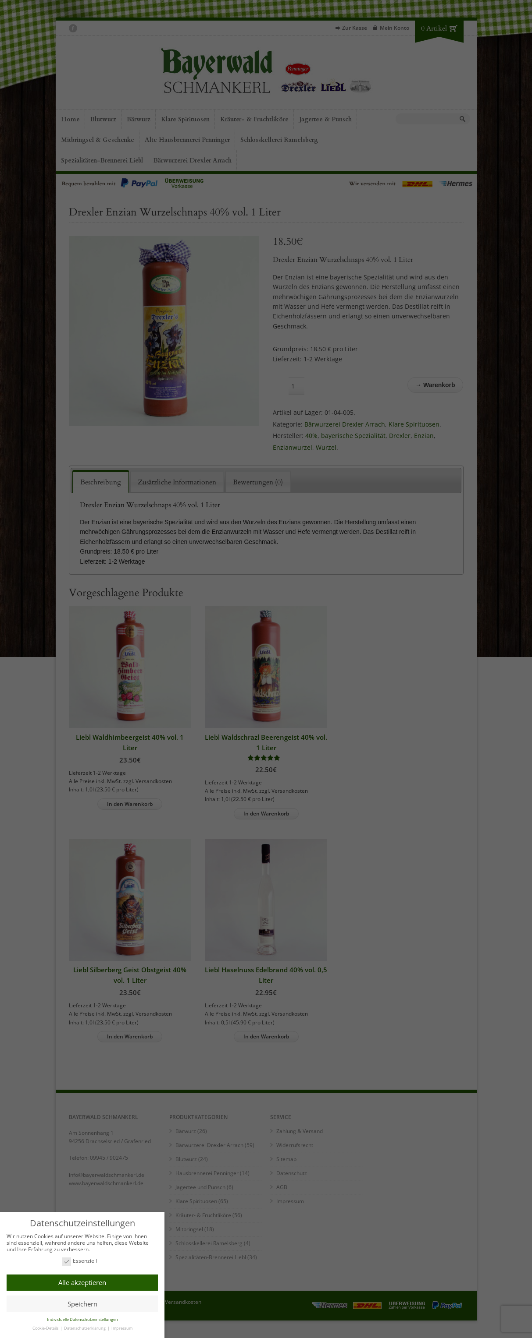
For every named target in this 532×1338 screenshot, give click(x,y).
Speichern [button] (82, 1302)
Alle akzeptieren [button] (82, 1281)
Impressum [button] (121, 1327)
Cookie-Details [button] (45, 1327)
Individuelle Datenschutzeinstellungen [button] (82, 1318)
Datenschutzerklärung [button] (85, 1327)
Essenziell (79, 1260)
